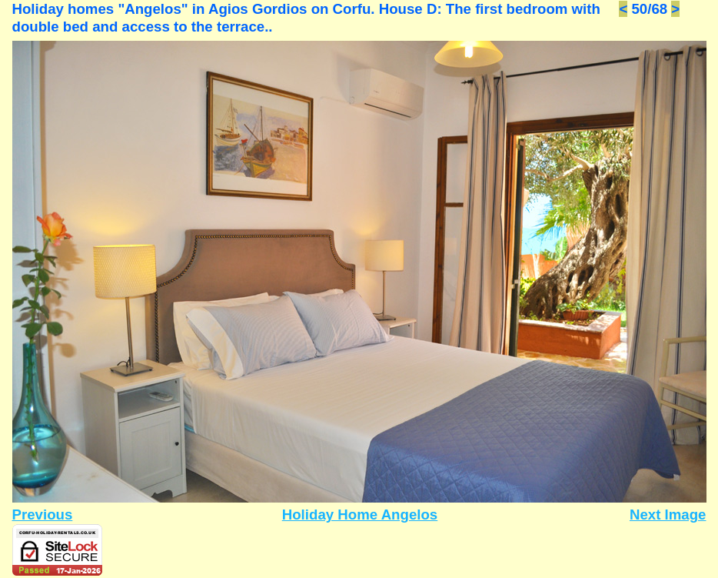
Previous (42, 514)
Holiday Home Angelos (360, 514)
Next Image (668, 514)
